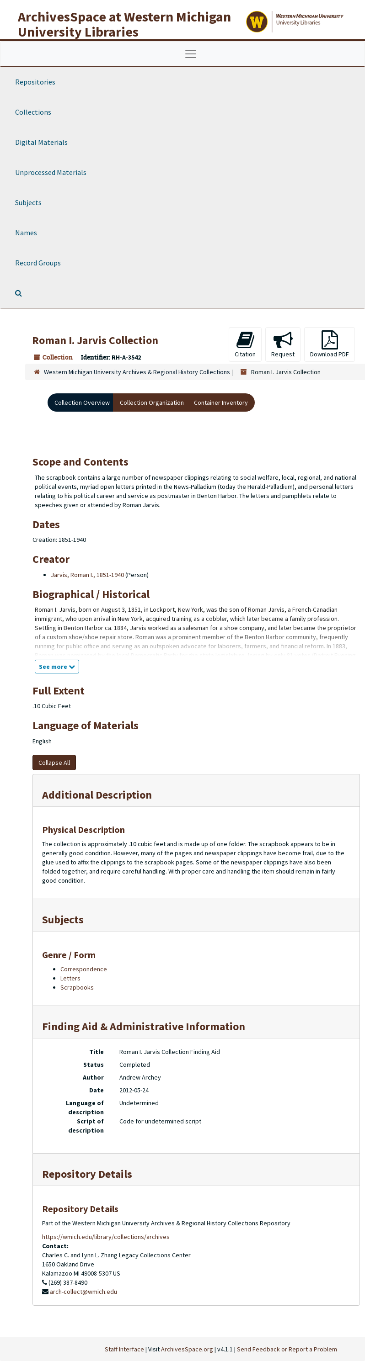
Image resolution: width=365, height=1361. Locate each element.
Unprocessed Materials (50, 172)
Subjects (28, 202)
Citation (245, 344)
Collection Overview (82, 402)
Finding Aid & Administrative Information (143, 1026)
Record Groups (38, 262)
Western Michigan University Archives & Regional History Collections (137, 372)
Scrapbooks (77, 987)
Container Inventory (221, 402)
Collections (33, 112)
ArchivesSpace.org (187, 1349)
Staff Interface (124, 1349)
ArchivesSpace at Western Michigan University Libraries (124, 24)
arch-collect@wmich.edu (83, 1291)
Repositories (35, 81)
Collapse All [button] (54, 762)
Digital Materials (41, 142)
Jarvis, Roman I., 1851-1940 (87, 575)
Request (283, 344)
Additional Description (97, 795)
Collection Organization (152, 402)
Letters (70, 978)
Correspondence (83, 969)
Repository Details (87, 1174)
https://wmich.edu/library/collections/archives (106, 1237)
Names (26, 232)
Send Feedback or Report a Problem (287, 1349)
